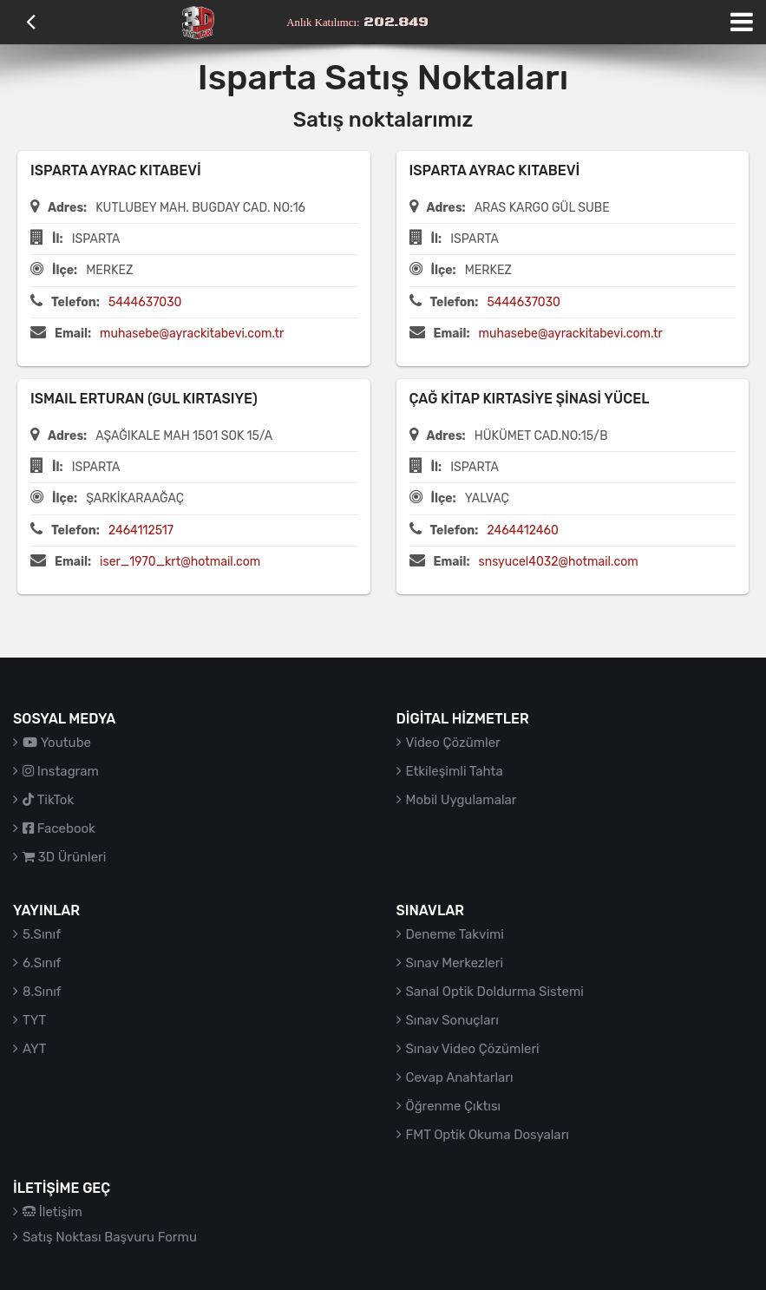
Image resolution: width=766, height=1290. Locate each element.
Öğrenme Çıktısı (453, 1106)
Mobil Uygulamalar (461, 800)
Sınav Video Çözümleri (473, 1049)
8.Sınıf (42, 991)
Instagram (61, 771)
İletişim (52, 1212)
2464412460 (522, 530)
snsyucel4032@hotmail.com (558, 561)
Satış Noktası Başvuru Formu (110, 1237)
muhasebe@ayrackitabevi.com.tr (192, 333)
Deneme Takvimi (455, 934)
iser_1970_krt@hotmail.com (180, 561)
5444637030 (145, 302)
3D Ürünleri (64, 857)
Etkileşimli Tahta (454, 771)
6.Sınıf (42, 963)
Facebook (59, 828)
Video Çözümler (453, 742)
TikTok (48, 800)
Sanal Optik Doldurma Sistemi (495, 991)
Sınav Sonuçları (452, 1020)
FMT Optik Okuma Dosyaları (487, 1135)
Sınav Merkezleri (455, 963)
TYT (34, 1020)
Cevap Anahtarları (460, 1077)
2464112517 (140, 530)
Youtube (57, 742)
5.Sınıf (42, 934)
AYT (34, 1049)
